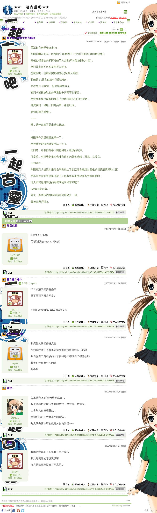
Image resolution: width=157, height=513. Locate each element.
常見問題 (30, 506)
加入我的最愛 (42, 14)
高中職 (25, 18)
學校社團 (17, 18)
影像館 (63, 22)
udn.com (126, 505)
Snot (48, 11)
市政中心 (117, 22)
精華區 (38, 22)
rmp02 (15, 363)
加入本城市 (19, 14)
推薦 (123, 41)
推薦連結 (76, 22)
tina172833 (15, 255)
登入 (147, 510)
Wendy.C (23, 11)
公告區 (90, 22)
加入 (152, 510)
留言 (10, 74)
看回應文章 (90, 33)
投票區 (51, 22)
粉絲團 (7, 510)
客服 (73, 506)
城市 (9, 18)
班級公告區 (18, 28)
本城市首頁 (11, 22)
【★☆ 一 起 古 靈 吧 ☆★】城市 (44, 18)
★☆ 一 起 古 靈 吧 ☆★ (31, 7)
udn (4, 18)
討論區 (26, 22)
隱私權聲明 (64, 506)
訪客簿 (102, 22)
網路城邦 (125, 2)
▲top (127, 500)
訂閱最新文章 (55, 14)
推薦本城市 (30, 14)
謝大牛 (40, 11)
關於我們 (20, 506)
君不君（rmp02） (30, 283)
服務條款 (41, 506)
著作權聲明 (52, 506)
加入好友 (18, 74)
